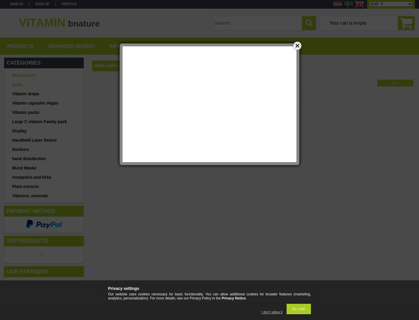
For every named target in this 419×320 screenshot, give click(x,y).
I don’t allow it (272, 312)
